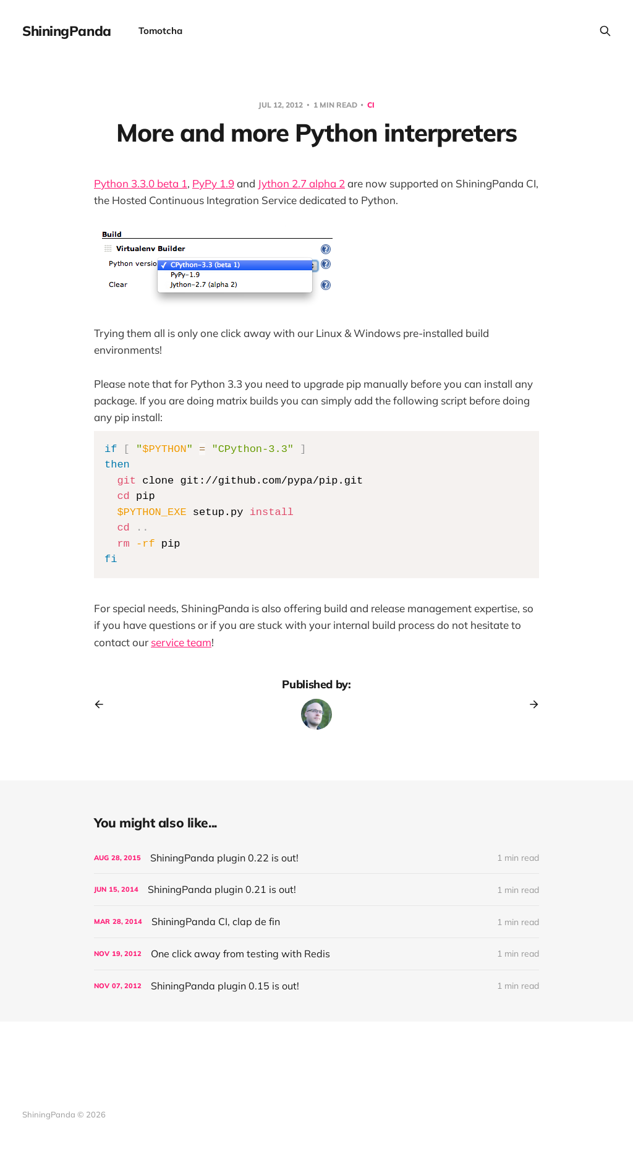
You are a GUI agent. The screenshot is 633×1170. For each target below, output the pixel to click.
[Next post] (529, 704)
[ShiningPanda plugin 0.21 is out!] (316, 889)
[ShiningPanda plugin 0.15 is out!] (316, 986)
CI (371, 104)
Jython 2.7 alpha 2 (301, 183)
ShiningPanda (66, 31)
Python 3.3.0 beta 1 (140, 183)
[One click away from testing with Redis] (316, 954)
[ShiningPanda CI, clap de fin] (316, 921)
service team (181, 642)
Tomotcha (160, 30)
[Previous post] (103, 704)
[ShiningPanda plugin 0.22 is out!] (316, 858)
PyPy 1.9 (213, 183)
